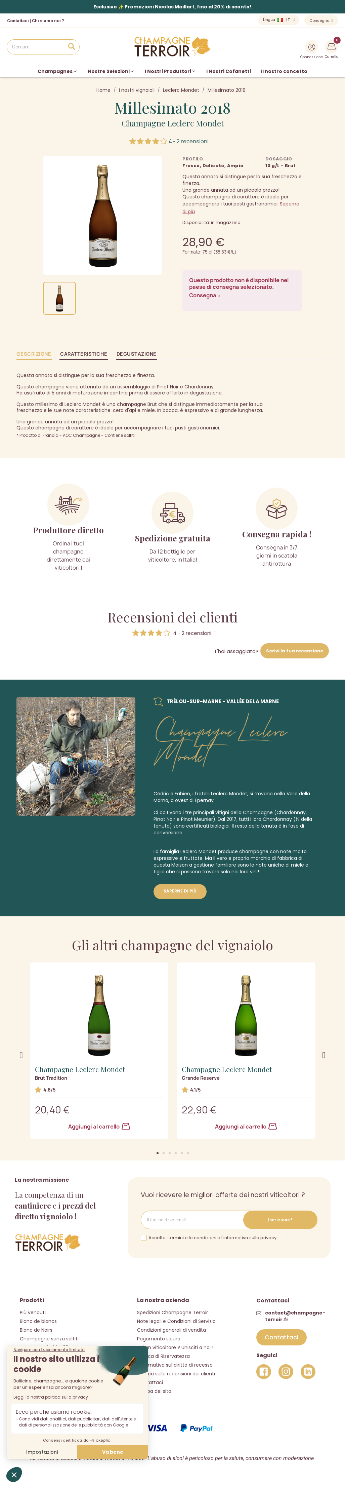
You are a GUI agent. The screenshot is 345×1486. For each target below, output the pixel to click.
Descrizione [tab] (34, 354)
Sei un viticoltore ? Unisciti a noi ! (175, 1347)
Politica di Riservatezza (163, 1356)
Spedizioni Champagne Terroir (172, 1312)
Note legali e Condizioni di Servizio (176, 1321)
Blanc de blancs (38, 1321)
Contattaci (150, 1382)
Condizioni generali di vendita (171, 1330)
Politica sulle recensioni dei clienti (176, 1373)
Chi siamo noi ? (48, 20)
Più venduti (33, 1312)
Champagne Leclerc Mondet (173, 123)
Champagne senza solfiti (49, 1338)
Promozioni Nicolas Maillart (160, 6)
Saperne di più (180, 891)
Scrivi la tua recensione (294, 651)
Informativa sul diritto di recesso (175, 1365)
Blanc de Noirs (36, 1330)
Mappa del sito (154, 1391)
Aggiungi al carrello (99, 1126)
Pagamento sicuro (158, 1338)
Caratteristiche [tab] (83, 354)
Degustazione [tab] (137, 354)
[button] (158, 1153)
